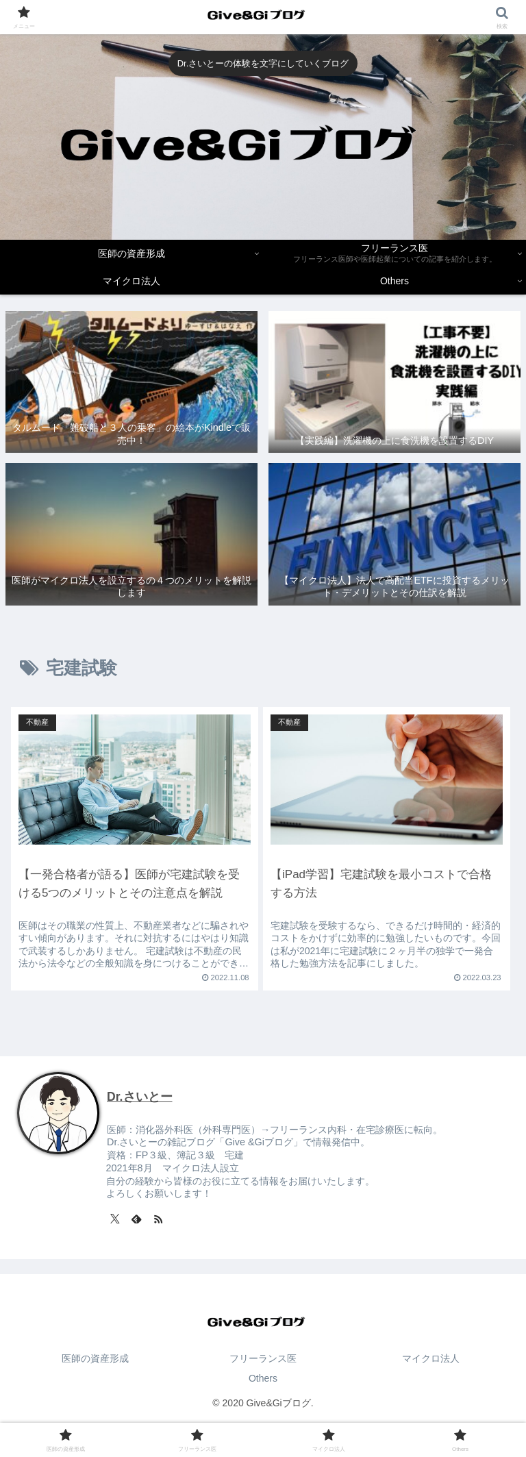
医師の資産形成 (95, 1358)
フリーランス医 (263, 1358)
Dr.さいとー (139, 1097)
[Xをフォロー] (115, 1219)
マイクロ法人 (431, 1358)
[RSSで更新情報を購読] (158, 1219)
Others (263, 1378)
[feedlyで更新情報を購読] (136, 1219)
